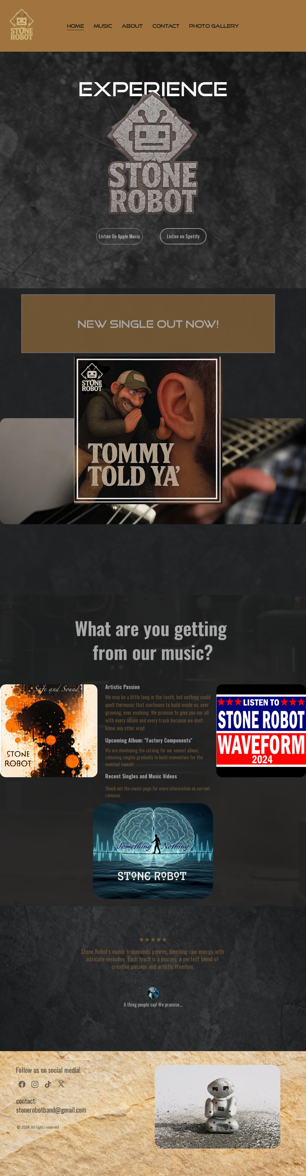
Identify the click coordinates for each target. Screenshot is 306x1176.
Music (103, 26)
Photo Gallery (214, 26)
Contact (166, 26)
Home (75, 26)
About (132, 26)
